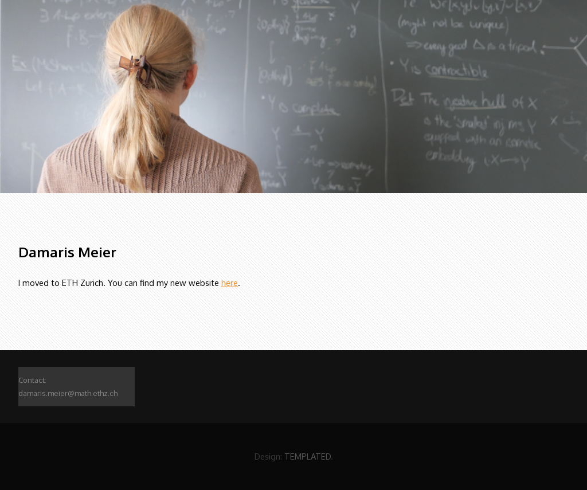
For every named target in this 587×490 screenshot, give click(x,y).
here (229, 282)
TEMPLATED (307, 456)
